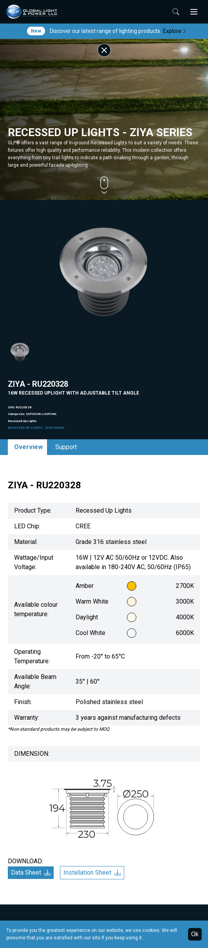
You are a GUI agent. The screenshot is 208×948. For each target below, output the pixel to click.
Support (66, 447)
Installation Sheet (92, 872)
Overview (28, 447)
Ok (195, 934)
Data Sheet (31, 872)
